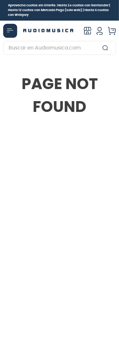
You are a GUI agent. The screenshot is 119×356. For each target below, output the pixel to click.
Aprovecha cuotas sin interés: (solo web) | (59, 10)
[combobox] (59, 48)
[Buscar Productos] (106, 48)
